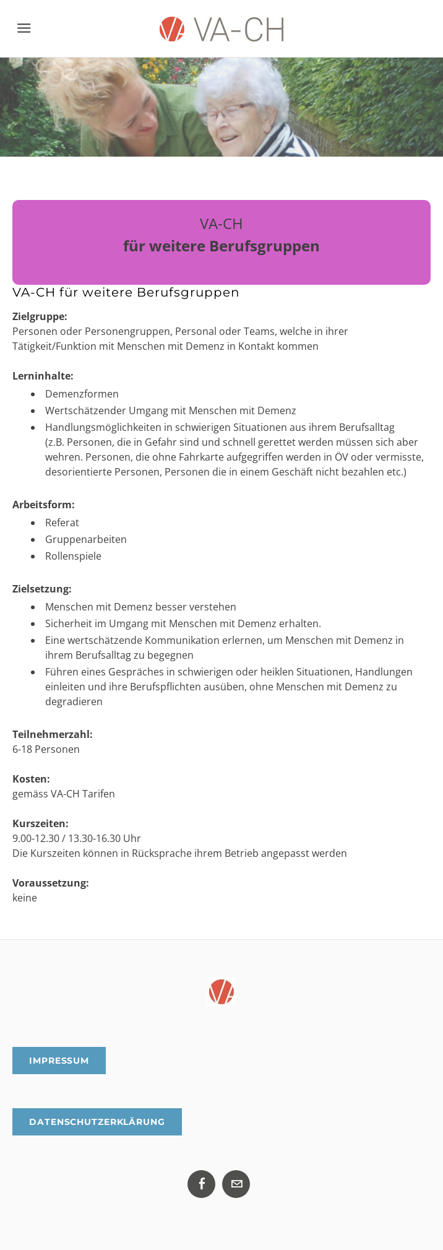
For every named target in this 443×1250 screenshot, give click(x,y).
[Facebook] (201, 1184)
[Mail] (236, 1184)
